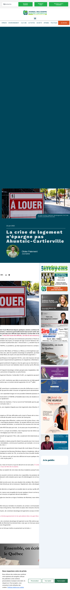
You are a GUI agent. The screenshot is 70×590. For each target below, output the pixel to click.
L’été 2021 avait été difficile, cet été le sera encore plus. (22, 335)
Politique (54, 23)
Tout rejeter (48, 581)
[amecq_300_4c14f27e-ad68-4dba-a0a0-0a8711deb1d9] (54, 364)
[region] (35, 579)
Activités (31, 23)
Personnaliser (35, 581)
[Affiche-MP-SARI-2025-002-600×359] (54, 327)
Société (39, 23)
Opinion (4, 23)
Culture (24, 23)
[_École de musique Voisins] (54, 393)
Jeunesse (64, 23)
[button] (35, 18)
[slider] (2, 275)
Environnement (13, 23)
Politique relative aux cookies (15, 587)
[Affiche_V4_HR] (54, 433)
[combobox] (10, 4)
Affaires (46, 23)
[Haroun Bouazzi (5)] (54, 449)
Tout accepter (61, 581)
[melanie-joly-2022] (54, 310)
